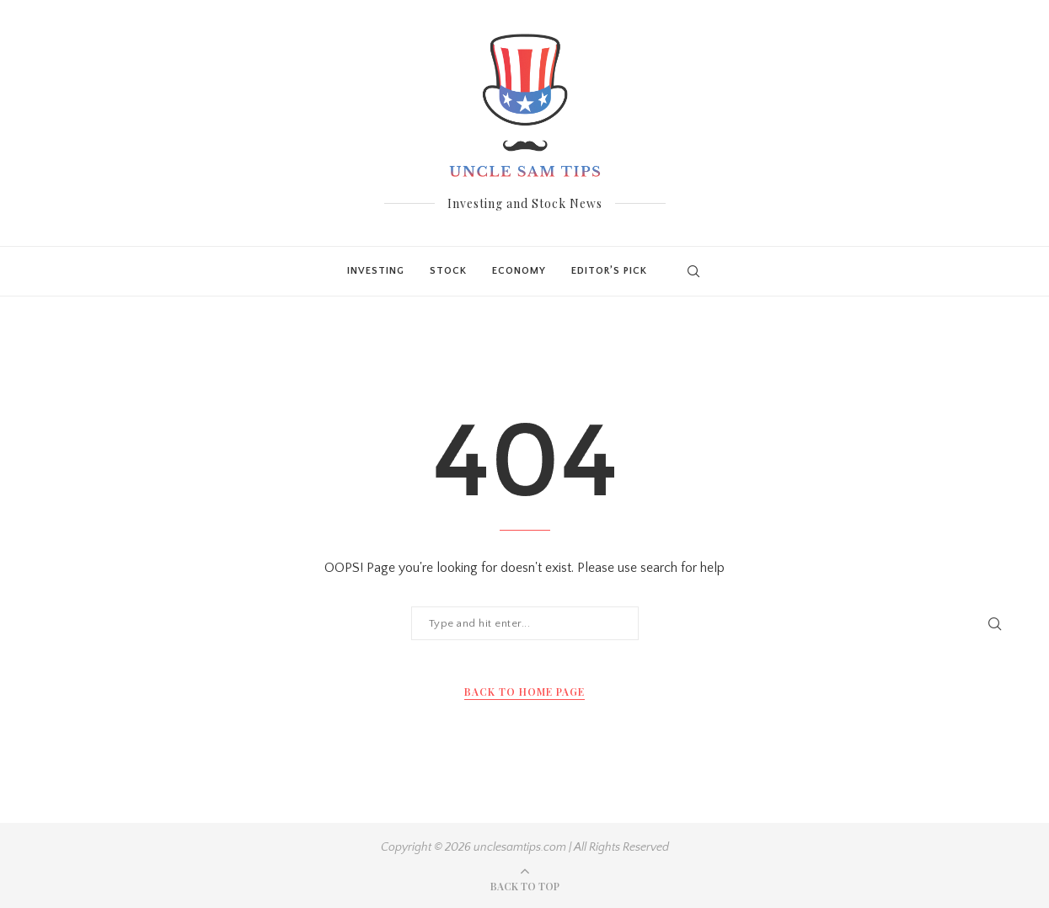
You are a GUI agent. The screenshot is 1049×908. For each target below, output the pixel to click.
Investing (375, 270)
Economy (519, 270)
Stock (448, 270)
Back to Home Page (524, 691)
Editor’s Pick (609, 270)
